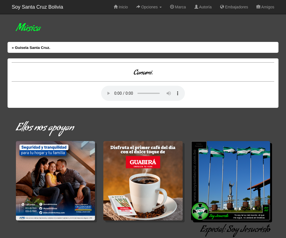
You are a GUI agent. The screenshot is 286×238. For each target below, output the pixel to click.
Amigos (265, 7)
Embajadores (234, 7)
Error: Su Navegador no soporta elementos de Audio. (143, 93)
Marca (178, 7)
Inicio (121, 7)
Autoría (203, 7)
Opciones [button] (149, 7)
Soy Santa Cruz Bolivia (37, 7)
